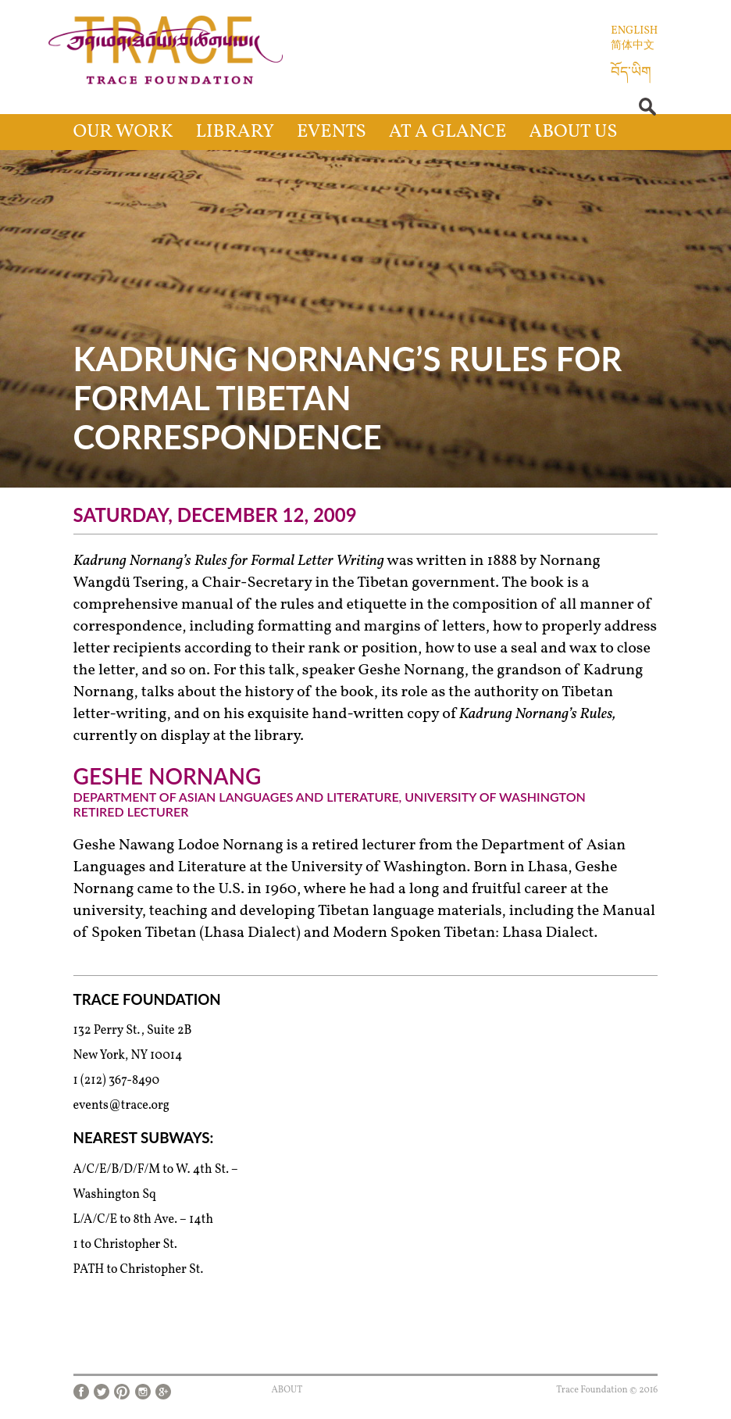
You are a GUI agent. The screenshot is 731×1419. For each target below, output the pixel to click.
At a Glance (448, 132)
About (286, 1390)
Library (235, 132)
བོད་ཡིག (631, 73)
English (634, 30)
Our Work (123, 132)
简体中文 (632, 45)
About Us (573, 132)
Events (331, 132)
